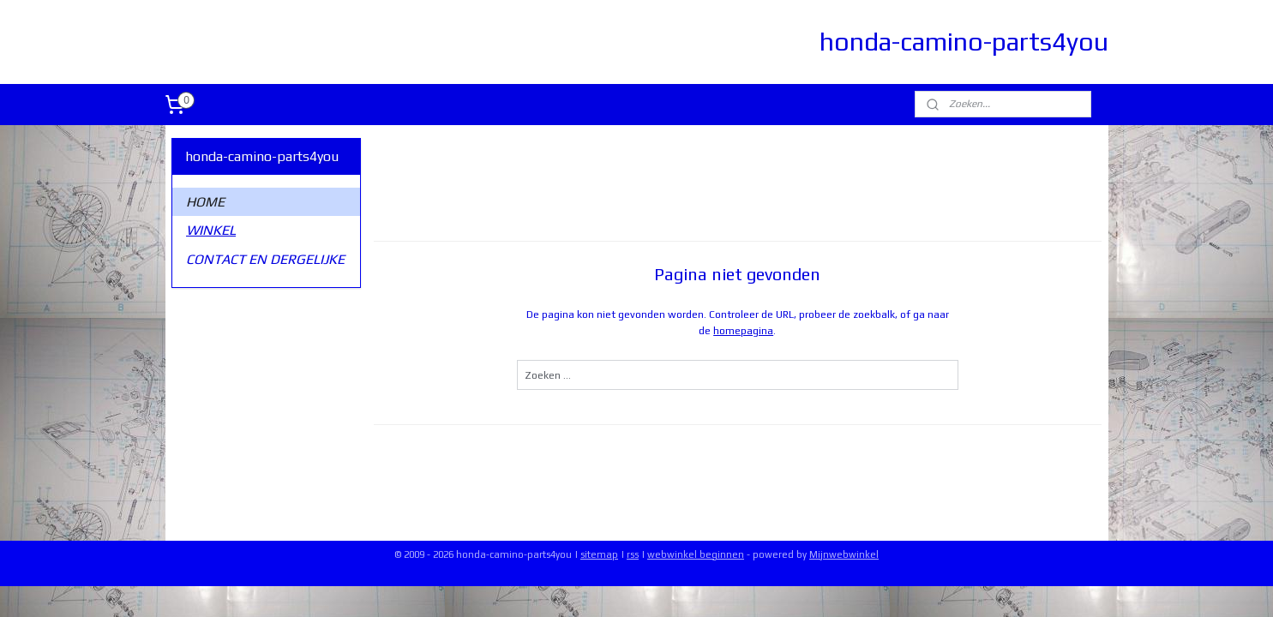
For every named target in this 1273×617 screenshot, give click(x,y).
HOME (205, 202)
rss (633, 554)
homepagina (743, 331)
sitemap (599, 554)
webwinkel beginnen (695, 554)
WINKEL (211, 230)
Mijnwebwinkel (844, 554)
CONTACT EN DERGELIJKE (265, 259)
